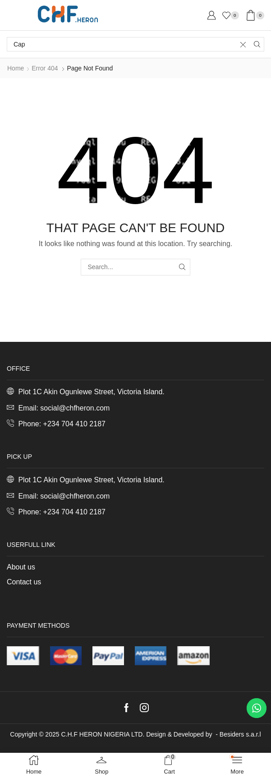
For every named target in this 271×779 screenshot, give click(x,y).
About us (21, 567)
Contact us (24, 582)
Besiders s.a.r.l (240, 734)
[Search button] (257, 44)
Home (15, 68)
